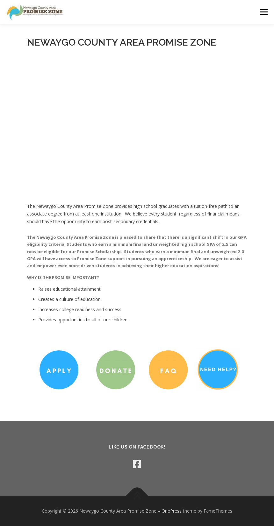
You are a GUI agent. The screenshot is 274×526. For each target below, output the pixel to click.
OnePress (172, 511)
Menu (263, 12)
